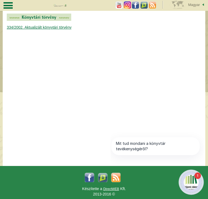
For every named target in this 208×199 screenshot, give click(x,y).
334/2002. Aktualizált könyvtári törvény (39, 27)
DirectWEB (111, 189)
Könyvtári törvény (39, 17)
